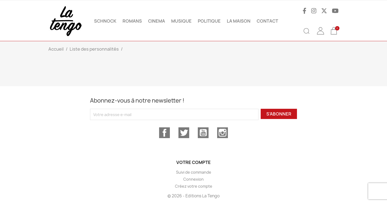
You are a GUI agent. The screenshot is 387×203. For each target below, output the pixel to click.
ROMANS (132, 21)
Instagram (222, 132)
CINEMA (156, 21)
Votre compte (193, 162)
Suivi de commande (193, 172)
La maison (238, 21)
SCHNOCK (105, 21)
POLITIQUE (209, 21)
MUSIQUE (181, 21)
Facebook (164, 132)
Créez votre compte (193, 186)
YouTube (203, 132)
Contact (267, 21)
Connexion (193, 179)
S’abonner (278, 114)
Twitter (183, 132)
